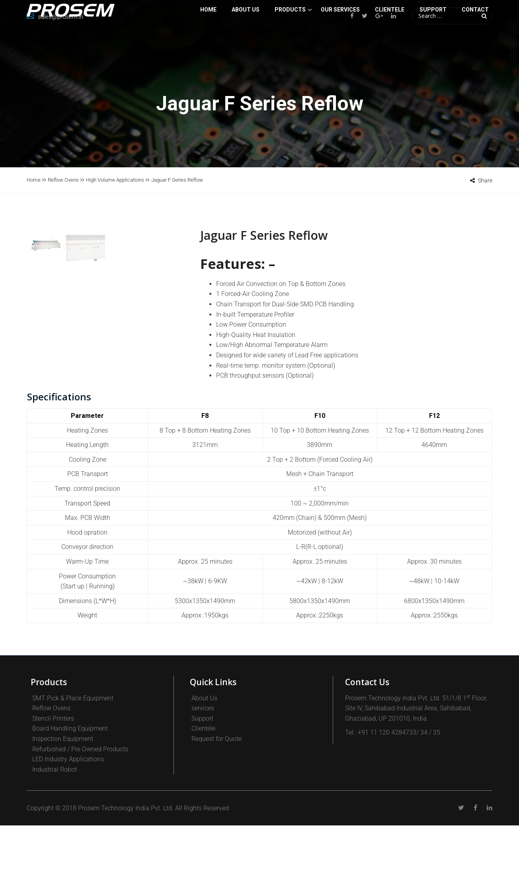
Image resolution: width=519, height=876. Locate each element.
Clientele (203, 779)
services (202, 758)
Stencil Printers (53, 769)
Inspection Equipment (62, 789)
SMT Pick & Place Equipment (72, 748)
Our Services (340, 41)
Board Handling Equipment (70, 779)
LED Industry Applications (68, 809)
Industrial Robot (54, 820)
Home (208, 41)
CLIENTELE (389, 41)
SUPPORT (433, 41)
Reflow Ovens (63, 180)
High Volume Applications (115, 180)
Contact (475, 41)
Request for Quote (216, 789)
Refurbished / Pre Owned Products (80, 799)
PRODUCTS (290, 41)
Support (202, 769)
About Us (246, 41)
